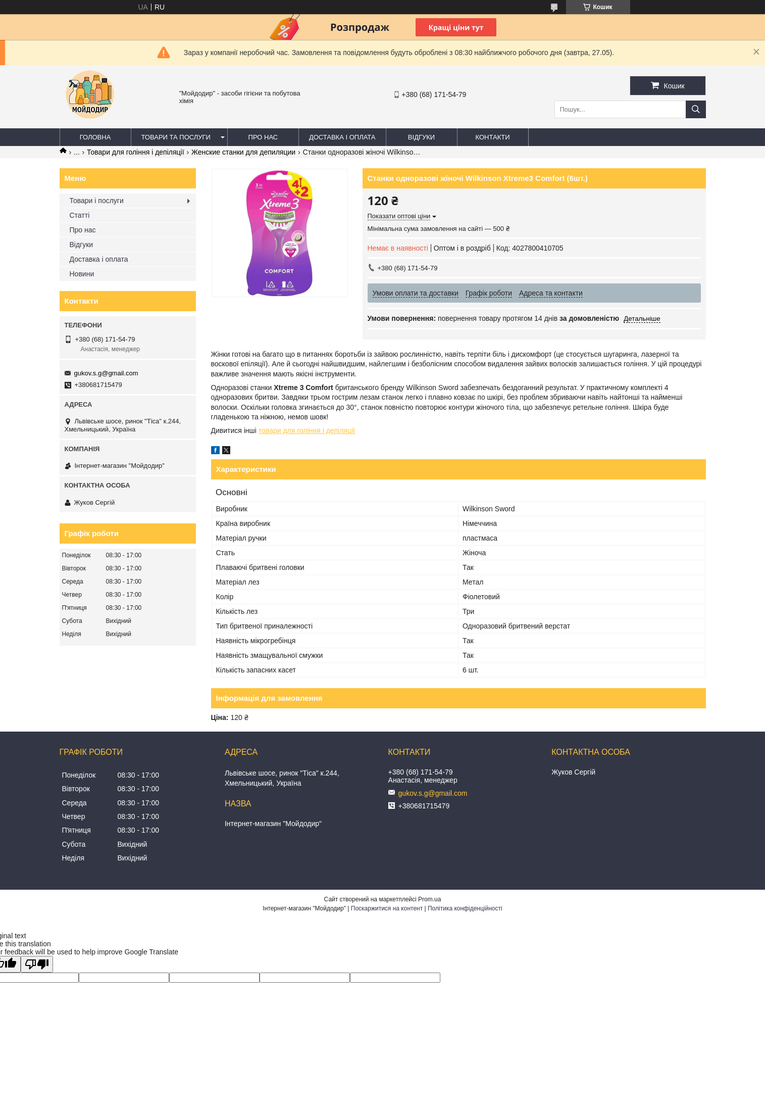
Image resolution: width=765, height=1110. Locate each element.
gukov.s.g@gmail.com (106, 373)
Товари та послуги (176, 137)
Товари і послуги (97, 201)
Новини (82, 274)
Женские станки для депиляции (243, 152)
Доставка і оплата (342, 137)
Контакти (493, 137)
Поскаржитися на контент (387, 908)
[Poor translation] (37, 964)
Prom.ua (429, 899)
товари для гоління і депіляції (307, 430)
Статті (80, 215)
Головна (95, 137)
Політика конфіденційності (465, 908)
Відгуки (421, 137)
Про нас (263, 137)
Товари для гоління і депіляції (135, 152)
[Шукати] (696, 109)
